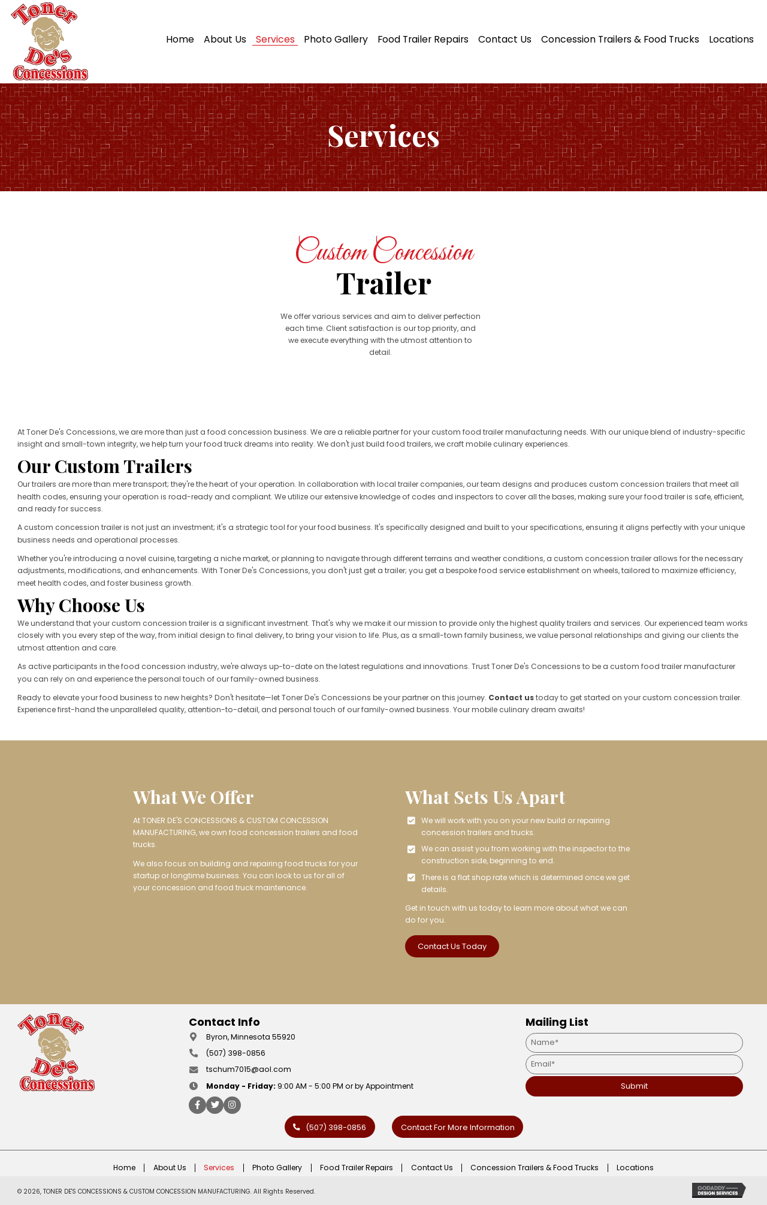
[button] (453, 946)
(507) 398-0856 (235, 1053)
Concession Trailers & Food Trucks (534, 1167)
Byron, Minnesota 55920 (250, 1037)
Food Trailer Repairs (356, 1167)
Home (124, 1167)
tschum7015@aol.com (248, 1069)
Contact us (511, 697)
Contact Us (432, 1167)
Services (219, 1167)
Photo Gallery (277, 1167)
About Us (169, 1167)
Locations (635, 1167)
